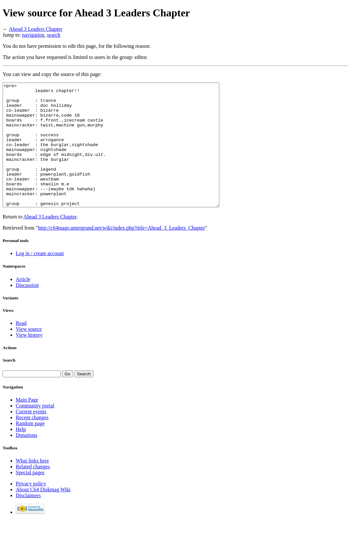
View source (29, 353)
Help (21, 454)
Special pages (30, 497)
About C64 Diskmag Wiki (43, 514)
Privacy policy (31, 508)
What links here (32, 485)
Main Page (27, 424)
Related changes (33, 491)
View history (29, 359)
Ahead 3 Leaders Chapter (35, 29)
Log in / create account (40, 278)
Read (21, 347)
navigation (33, 35)
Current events (31, 436)
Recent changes (32, 442)
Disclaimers (28, 520)
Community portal (35, 430)
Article (23, 304)
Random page (30, 448)
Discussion (27, 309)
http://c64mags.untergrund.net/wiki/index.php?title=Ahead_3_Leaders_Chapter (121, 252)
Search (9, 384)
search (53, 35)
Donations (26, 459)
